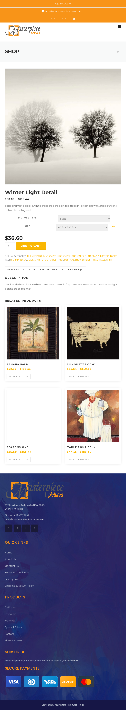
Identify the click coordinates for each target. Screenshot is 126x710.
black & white (35, 259)
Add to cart (31, 245)
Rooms (113, 256)
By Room (10, 607)
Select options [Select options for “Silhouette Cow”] (79, 376)
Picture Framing (14, 640)
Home (8, 552)
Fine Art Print (34, 256)
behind (15, 259)
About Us (10, 559)
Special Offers (13, 627)
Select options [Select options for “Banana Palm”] (18, 376)
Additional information (46, 269)
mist (61, 259)
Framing (10, 620)
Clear (113, 226)
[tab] (16, 269)
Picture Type (27, 217)
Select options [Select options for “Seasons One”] (18, 459)
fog (46, 259)
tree (95, 259)
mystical (69, 259)
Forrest (53, 259)
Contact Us (12, 566)
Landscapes (49, 256)
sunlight (87, 259)
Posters (104, 256)
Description (15, 269)
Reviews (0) (76, 269)
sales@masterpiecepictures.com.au (63, 11)
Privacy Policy (13, 579)
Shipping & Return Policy (19, 585)
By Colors (10, 614)
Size (27, 226)
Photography (92, 256)
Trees (102, 259)
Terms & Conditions (17, 572)
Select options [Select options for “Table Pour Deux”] (79, 459)
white (109, 259)
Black (23, 259)
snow (78, 259)
